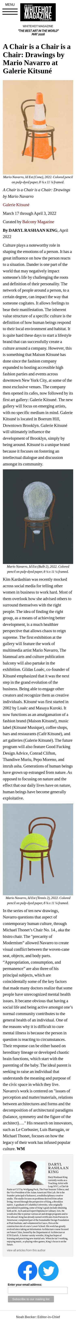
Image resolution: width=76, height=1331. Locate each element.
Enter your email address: (25, 1284)
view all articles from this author (26, 1250)
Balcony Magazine (38, 221)
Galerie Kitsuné (16, 204)
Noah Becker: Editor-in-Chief (38, 1317)
